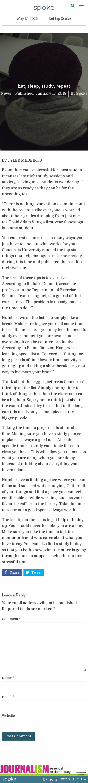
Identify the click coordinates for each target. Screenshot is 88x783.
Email (8, 697)
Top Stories (60, 18)
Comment (11, 619)
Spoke (82, 93)
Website (8, 716)
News (6, 93)
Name (8, 678)
